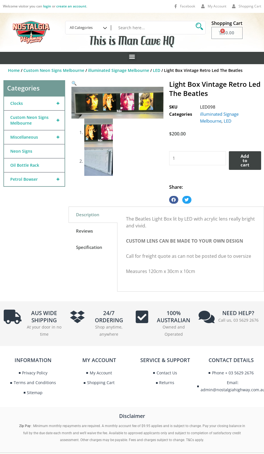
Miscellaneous (37, 137)
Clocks (37, 103)
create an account (71, 6)
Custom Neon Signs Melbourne (53, 70)
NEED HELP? (238, 313)
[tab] (93, 215)
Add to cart (245, 160)
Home (14, 70)
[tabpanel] (190, 249)
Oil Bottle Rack (24, 165)
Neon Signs (21, 151)
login (47, 6)
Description (87, 214)
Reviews (84, 231)
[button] (132, 56)
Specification (89, 247)
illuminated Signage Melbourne (118, 70)
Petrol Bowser (37, 179)
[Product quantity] (197, 158)
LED (156, 70)
